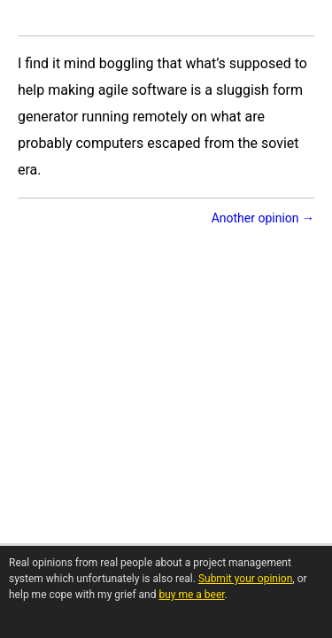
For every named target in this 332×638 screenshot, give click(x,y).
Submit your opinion (245, 578)
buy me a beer (191, 594)
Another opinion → (263, 218)
